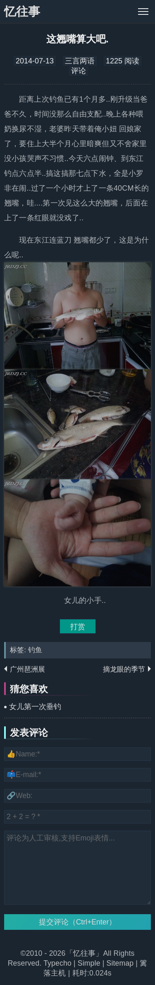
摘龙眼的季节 (124, 669)
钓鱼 (35, 650)
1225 (114, 61)
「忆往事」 (84, 953)
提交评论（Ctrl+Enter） (78, 922)
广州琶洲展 (27, 669)
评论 (78, 71)
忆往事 (22, 11)
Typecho (58, 963)
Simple (89, 963)
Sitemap (120, 963)
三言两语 (80, 61)
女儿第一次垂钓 (35, 707)
